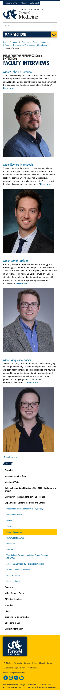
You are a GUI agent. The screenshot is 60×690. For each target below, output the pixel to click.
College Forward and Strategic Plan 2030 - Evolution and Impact (30, 489)
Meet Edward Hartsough (18, 164)
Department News (14, 515)
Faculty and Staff (11, 3)
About (15, 42)
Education (10, 549)
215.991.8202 (30, 687)
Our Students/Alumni (15, 538)
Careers (27, 663)
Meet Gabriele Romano (17, 71)
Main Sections (15, 34)
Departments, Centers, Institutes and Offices (25, 503)
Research (10, 544)
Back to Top (10, 457)
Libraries (9, 605)
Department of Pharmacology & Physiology (30, 45)
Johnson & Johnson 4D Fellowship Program (25, 564)
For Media (18, 663)
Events (9, 520)
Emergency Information (29, 668)
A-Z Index (8, 663)
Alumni (24, 3)
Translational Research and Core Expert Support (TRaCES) (27, 556)
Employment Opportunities (17, 617)
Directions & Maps (13, 623)
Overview (9, 470)
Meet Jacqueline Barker (17, 360)
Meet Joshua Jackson (15, 260)
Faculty (9, 526)
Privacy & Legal (38, 663)
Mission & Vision (12, 482)
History (8, 611)
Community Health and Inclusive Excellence (25, 497)
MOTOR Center (13, 575)
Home (5, 42)
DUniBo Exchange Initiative (18, 570)
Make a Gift (34, 3)
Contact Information (14, 581)
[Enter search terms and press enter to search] (30, 25)
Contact (50, 663)
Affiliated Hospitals (13, 599)
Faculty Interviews (14, 532)
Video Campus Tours (14, 593)
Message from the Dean (15, 476)
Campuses (10, 587)
